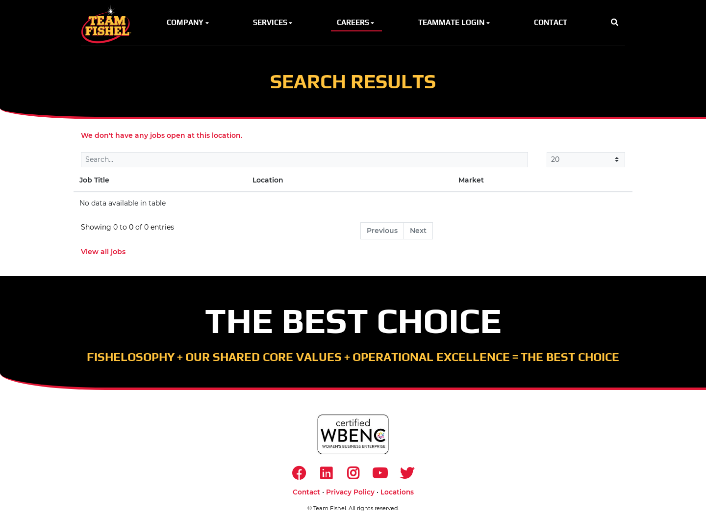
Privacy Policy (350, 492)
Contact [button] (550, 22)
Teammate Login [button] (454, 22)
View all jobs (103, 251)
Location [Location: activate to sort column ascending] (267, 180)
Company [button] (188, 22)
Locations (397, 492)
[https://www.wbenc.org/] (353, 434)
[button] (614, 22)
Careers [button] (356, 22)
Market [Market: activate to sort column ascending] (471, 180)
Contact (306, 492)
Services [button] (273, 22)
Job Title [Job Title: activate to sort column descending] (94, 180)
